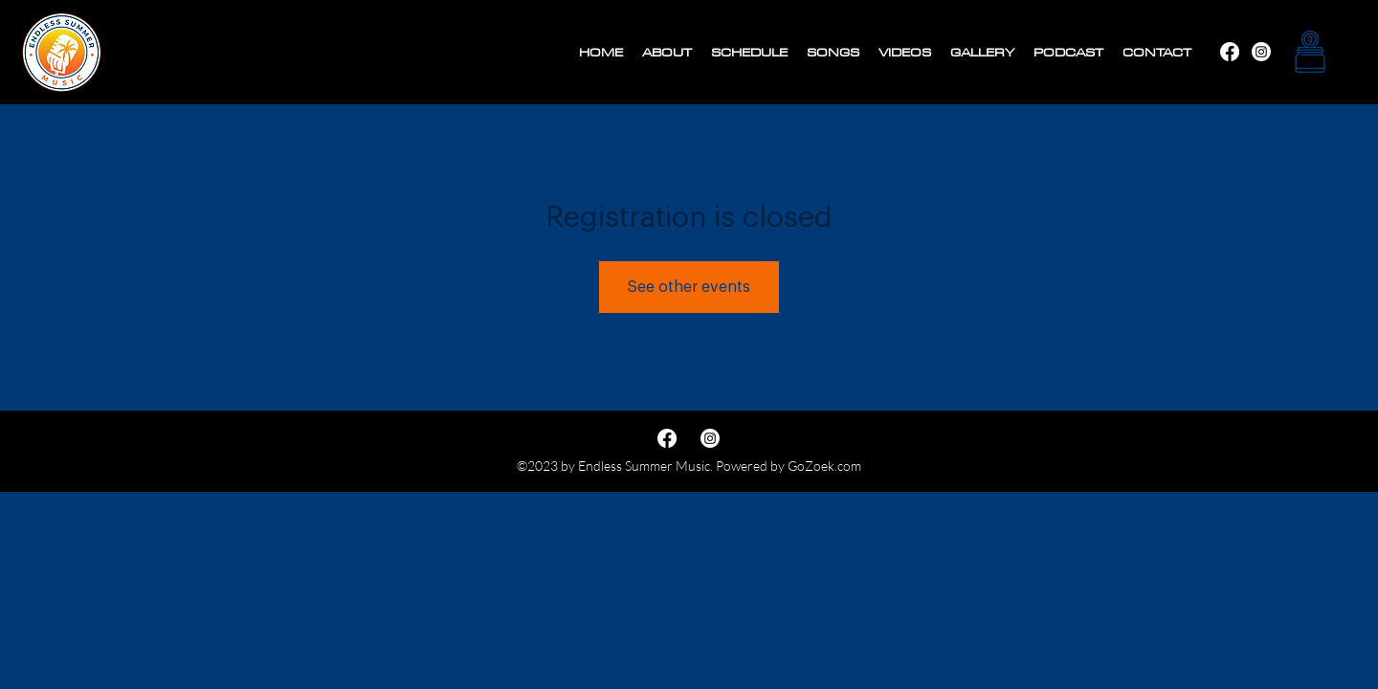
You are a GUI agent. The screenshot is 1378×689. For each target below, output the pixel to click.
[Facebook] (1261, 51)
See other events (689, 287)
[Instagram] (1229, 51)
